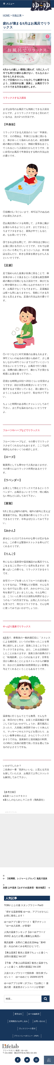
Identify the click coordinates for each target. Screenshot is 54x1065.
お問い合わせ (39, 1021)
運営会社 (18, 1014)
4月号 (6, 637)
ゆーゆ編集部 (33, 1014)
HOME (6, 15)
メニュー (8, 4)
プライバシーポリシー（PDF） (27, 1036)
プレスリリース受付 (27, 1028)
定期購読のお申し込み (18, 1021)
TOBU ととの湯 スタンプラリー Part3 (23, 905)
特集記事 (17, 15)
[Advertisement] (27, 840)
